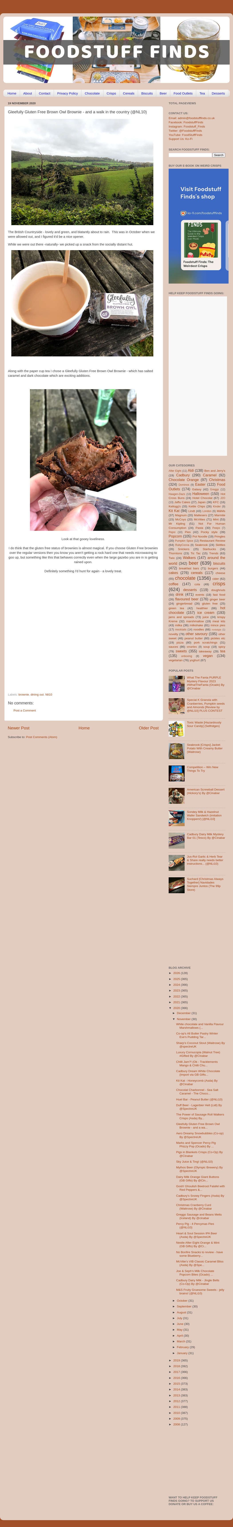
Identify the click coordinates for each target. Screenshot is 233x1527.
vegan (208, 656)
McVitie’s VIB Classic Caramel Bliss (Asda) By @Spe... (199, 1263)
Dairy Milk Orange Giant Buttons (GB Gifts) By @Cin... (197, 1178)
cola (197, 584)
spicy (221, 646)
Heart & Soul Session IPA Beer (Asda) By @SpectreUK (196, 1235)
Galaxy (196, 489)
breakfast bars (189, 568)
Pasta (199, 528)
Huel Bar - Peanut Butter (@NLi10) (199, 1099)
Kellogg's (175, 506)
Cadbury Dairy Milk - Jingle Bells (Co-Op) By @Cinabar (197, 1282)
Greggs (214, 489)
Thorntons (175, 553)
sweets (181, 651)
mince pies (218, 625)
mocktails (180, 629)
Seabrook (201, 545)
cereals (197, 573)
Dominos (184, 484)
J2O (222, 498)
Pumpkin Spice (184, 540)
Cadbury (183, 475)
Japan (201, 502)
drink (179, 594)
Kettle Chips (197, 506)
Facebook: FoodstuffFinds (186, 122)
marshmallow (195, 621)
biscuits (219, 563)
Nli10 (48, 694)
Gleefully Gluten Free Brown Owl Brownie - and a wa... (198, 1125)
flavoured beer (187, 599)
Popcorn (175, 536)
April (180, 1335)
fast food (219, 594)
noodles (199, 629)
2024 (177, 984)
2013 (177, 1395)
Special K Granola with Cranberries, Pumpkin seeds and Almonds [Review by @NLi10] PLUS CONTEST (206, 705)
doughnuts (218, 590)
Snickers (184, 549)
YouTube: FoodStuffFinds (185, 135)
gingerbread (184, 603)
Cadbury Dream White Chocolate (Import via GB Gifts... (198, 1072)
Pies (188, 532)
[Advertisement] (42, 642)
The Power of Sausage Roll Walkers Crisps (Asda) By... (200, 1116)
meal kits (219, 621)
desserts (190, 590)
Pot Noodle (199, 536)
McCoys (180, 519)
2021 (177, 1002)
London (206, 511)
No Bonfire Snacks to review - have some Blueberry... (199, 1254)
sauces (173, 646)
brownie (23, 694)
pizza (180, 642)
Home (12, 93)
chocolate (185, 578)
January (182, 1353)
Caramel (209, 475)
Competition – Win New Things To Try (202, 768)
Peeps (216, 528)
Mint (216, 519)
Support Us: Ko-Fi (180, 139)
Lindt (191, 511)
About (27, 93)
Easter (200, 484)
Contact (44, 93)
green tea (176, 608)
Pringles (219, 536)
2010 (177, 1413)
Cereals (128, 93)
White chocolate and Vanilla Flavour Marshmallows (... (200, 1026)
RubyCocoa (182, 545)
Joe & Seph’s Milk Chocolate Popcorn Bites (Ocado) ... (195, 1272)
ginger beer (217, 599)
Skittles (220, 545)
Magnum (181, 515)
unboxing (186, 656)
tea (222, 651)
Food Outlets (183, 93)
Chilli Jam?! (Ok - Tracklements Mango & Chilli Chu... (197, 1063)
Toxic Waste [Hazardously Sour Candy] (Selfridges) (204, 724)
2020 (177, 1008)
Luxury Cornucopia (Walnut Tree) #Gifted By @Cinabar (198, 1054)
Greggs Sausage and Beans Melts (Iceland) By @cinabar (199, 1216)
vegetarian (176, 660)
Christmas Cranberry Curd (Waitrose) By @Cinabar (194, 1206)
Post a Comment (25, 710)
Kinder (217, 506)
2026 (177, 973)
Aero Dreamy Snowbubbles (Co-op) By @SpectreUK (200, 1135)
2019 (177, 1360)
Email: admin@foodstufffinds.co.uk (192, 118)
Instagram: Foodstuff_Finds (187, 126)
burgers (213, 568)
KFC (216, 502)
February (183, 1347)
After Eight (175, 470)
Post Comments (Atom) (41, 737)
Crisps (111, 93)
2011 (177, 1407)
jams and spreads (181, 617)
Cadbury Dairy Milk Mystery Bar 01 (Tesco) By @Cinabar (206, 836)
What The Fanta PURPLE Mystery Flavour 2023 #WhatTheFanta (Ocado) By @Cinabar (205, 683)
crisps (219, 583)
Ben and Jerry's (214, 470)
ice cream (205, 613)
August (182, 1312)
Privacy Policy (67, 93)
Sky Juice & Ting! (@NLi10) (194, 1161)
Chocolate (92, 93)
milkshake (196, 625)
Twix (172, 558)
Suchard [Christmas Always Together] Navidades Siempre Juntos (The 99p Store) (205, 884)
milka (178, 625)
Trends (213, 553)
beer (193, 563)
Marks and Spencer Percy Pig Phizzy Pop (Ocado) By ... (196, 1144)
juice (206, 617)
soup (206, 646)
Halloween (200, 494)
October (182, 1300)
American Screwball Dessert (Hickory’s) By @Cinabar (206, 791)
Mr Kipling (177, 523)
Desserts (218, 93)
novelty (173, 634)
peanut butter (193, 638)
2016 (177, 1378)
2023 (177, 990)
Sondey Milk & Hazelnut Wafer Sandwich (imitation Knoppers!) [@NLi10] (204, 815)
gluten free (210, 603)
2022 (177, 996)
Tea (202, 93)
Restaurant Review (212, 540)
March (181, 1341)
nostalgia (216, 629)
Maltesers (200, 515)
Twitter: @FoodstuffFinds (185, 130)
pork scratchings (205, 642)
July (180, 1318)
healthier (202, 608)
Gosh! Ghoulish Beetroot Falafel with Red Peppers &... (200, 1188)
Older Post (149, 728)
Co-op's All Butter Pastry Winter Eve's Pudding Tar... (197, 1035)
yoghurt (195, 660)
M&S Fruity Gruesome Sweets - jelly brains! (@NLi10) (200, 1291)
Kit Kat (174, 511)
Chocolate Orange (184, 480)
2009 (177, 1418)
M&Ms (221, 511)
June (180, 1324)
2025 (177, 979)
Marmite (219, 515)
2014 (177, 1389)
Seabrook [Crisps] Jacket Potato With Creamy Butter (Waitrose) (205, 748)
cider (215, 578)
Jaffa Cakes (182, 502)
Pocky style (209, 532)
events (199, 594)
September (184, 1306)
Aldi (191, 470)
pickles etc (218, 638)
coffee (173, 584)
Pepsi (172, 532)
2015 (177, 1383)
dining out (37, 694)
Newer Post (19, 728)
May (180, 1329)
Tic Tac (196, 553)
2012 (177, 1401)
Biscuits (147, 93)
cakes (173, 573)
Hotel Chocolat (202, 498)
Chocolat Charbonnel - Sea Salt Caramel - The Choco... (197, 1091)
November (184, 1019)
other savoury (196, 634)
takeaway (205, 651)
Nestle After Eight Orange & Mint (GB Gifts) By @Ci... (197, 1244)
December (184, 1013)
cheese (220, 573)
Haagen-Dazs (177, 494)
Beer (163, 93)
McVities (199, 519)
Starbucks (209, 549)
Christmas (217, 480)
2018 (177, 1366)
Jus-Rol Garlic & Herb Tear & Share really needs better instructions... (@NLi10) (205, 860)
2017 (177, 1372)
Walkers (189, 558)
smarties (192, 646)
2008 (177, 1424)
